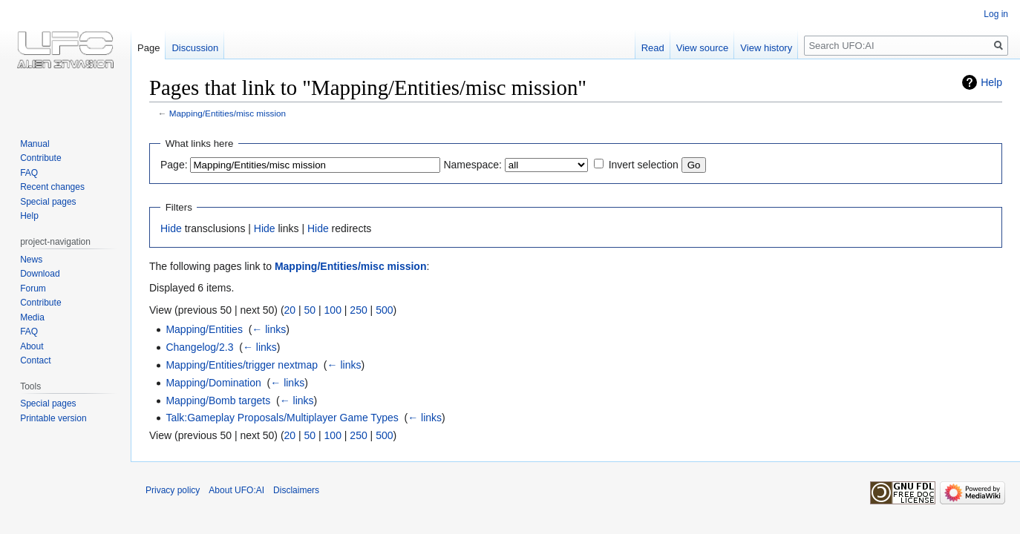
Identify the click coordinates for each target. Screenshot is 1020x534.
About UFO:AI (236, 490)
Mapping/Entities (204, 329)
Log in (996, 14)
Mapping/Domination (213, 383)
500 (384, 310)
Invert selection (644, 165)
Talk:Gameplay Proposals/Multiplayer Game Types (282, 417)
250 (358, 310)
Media (32, 317)
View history (766, 47)
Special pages (48, 202)
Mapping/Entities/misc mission (227, 113)
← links (269, 329)
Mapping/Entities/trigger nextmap (242, 365)
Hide (171, 228)
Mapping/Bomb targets (218, 400)
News (31, 259)
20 (290, 310)
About (31, 346)
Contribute (40, 158)
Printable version (53, 418)
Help (991, 82)
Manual (34, 144)
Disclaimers (296, 490)
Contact (35, 360)
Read (652, 47)
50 (310, 310)
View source (702, 47)
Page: (174, 165)
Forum (33, 288)
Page (148, 47)
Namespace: (472, 165)
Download (39, 273)
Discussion (194, 47)
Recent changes (52, 187)
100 (332, 310)
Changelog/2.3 (199, 347)
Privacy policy (173, 490)
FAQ (29, 173)
